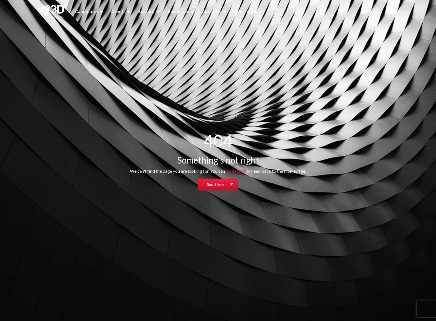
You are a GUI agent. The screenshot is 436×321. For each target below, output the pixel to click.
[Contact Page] (364, 11)
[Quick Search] (376, 11)
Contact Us (246, 11)
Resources (178, 11)
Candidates (87, 11)
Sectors (146, 11)
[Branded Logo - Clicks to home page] (51, 11)
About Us (211, 11)
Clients (118, 11)
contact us (236, 171)
